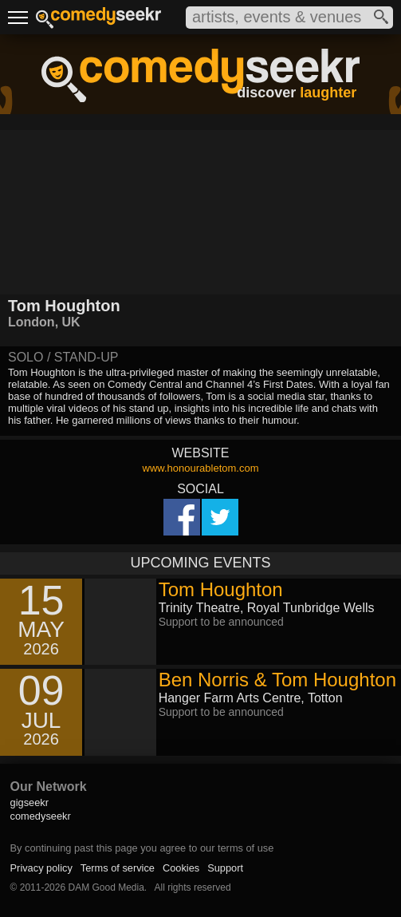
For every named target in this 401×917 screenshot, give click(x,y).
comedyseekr (40, 816)
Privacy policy (41, 868)
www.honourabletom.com (201, 468)
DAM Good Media (105, 887)
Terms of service (118, 868)
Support (225, 868)
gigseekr (29, 802)
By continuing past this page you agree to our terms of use (142, 848)
